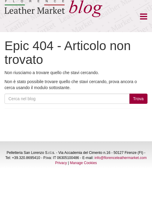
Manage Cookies (83, 163)
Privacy (61, 163)
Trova (138, 98)
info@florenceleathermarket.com (121, 158)
